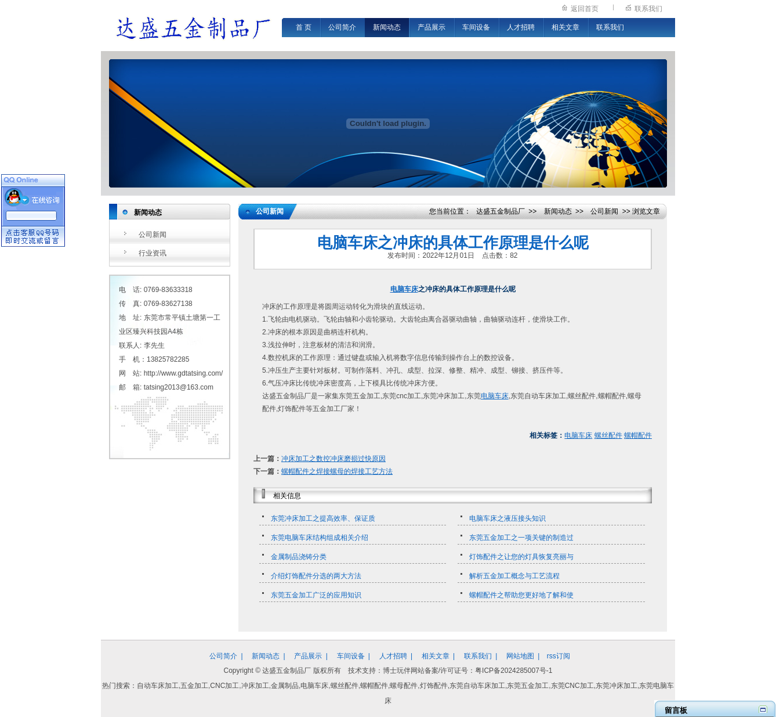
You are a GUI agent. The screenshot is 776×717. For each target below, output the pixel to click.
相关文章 (565, 27)
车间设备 (476, 27)
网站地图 (520, 656)
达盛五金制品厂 (500, 211)
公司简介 (342, 27)
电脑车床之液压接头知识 (507, 518)
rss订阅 (558, 656)
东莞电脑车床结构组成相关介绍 (319, 538)
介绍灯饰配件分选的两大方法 (316, 576)
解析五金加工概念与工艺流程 (514, 576)
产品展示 (431, 27)
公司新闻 (152, 234)
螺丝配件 (608, 435)
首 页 (303, 27)
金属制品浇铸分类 (299, 557)
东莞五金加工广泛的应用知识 (316, 595)
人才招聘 (521, 27)
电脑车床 (404, 289)
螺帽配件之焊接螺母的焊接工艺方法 (337, 471)
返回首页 (585, 9)
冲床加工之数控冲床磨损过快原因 (333, 459)
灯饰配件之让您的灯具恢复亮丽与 (521, 557)
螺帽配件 (638, 435)
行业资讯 (152, 253)
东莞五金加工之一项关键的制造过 (521, 538)
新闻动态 (387, 27)
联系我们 (648, 9)
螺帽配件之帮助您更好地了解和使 (521, 595)
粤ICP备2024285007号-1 (513, 670)
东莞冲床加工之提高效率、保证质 (323, 518)
